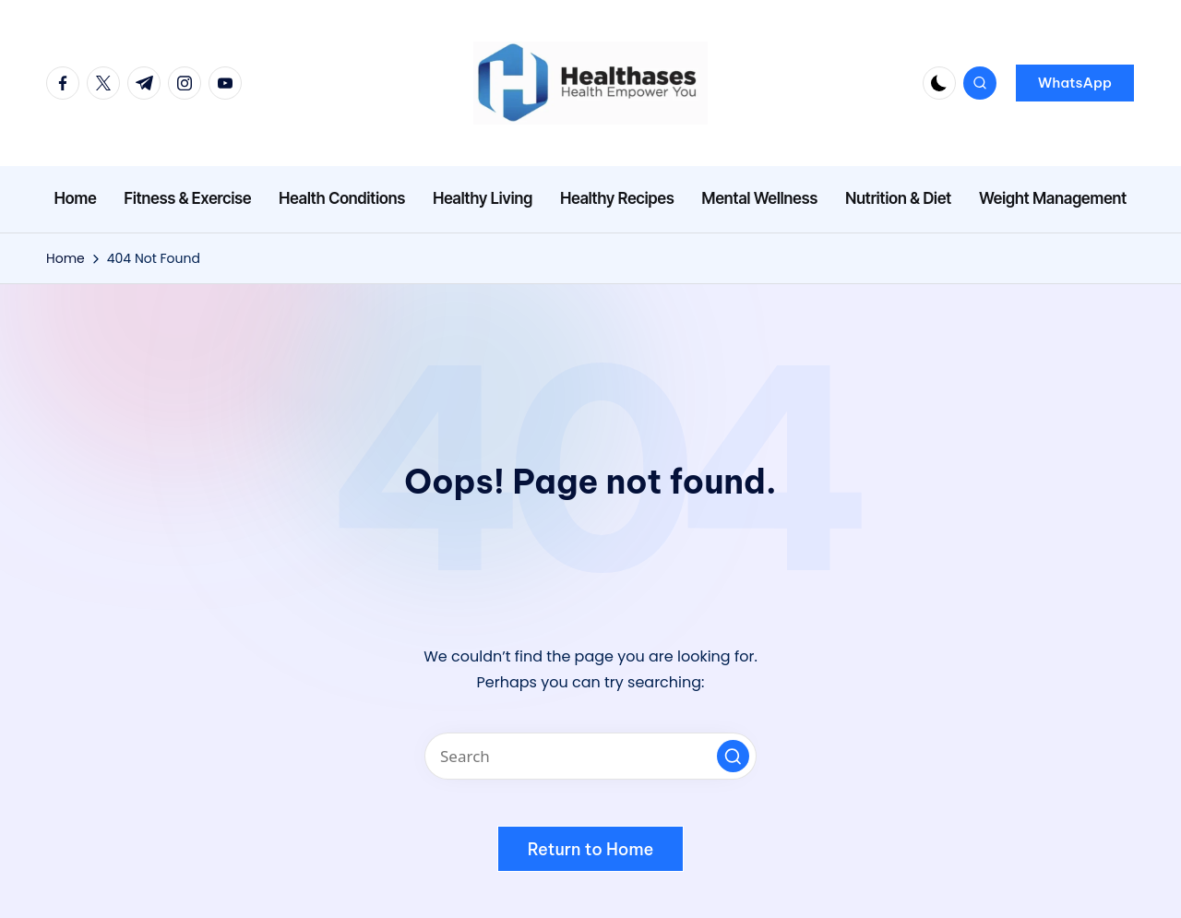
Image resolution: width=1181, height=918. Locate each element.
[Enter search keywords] (590, 756)
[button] (1075, 83)
